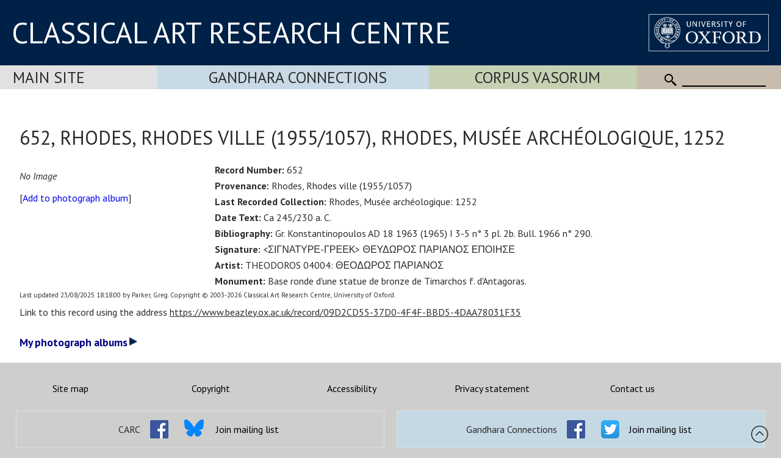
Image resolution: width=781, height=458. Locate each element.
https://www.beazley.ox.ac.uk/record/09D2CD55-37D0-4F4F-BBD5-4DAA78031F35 (345, 312)
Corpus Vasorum (537, 77)
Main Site (49, 77)
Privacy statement (492, 388)
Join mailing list (247, 429)
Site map (70, 388)
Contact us (632, 388)
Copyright (211, 388)
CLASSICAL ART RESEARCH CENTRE (231, 32)
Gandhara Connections (298, 77)
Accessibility (351, 388)
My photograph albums (78, 342)
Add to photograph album (75, 198)
